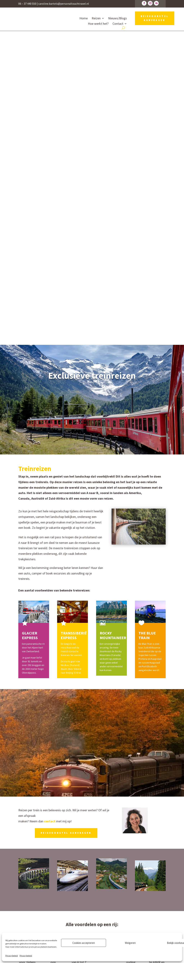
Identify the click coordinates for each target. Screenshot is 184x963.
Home (83, 18)
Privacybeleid (11, 955)
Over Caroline (105, 906)
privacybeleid (40, 946)
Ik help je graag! (92, 714)
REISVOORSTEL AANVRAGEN (155, 18)
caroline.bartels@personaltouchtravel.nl (63, 3)
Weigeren (130, 943)
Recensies (102, 911)
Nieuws (101, 920)
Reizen (96, 18)
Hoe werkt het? (98, 24)
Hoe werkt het (105, 901)
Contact (117, 24)
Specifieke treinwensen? (92, 699)
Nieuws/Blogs (117, 18)
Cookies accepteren (83, 943)
